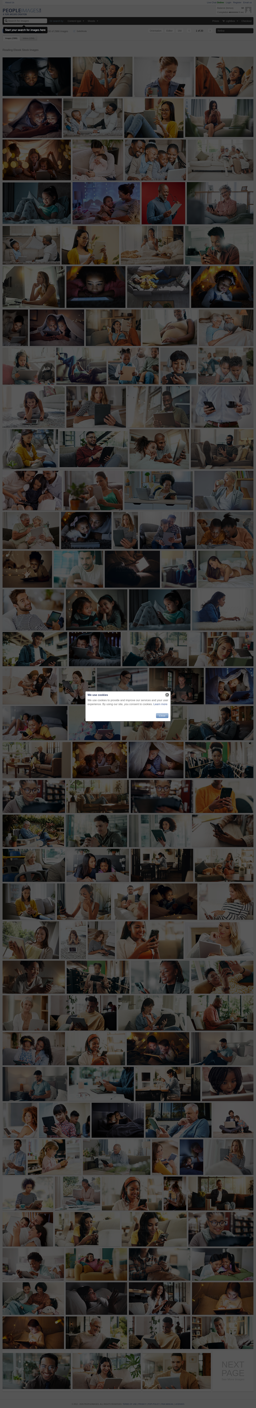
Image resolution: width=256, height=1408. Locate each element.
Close (162, 715)
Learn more (160, 704)
